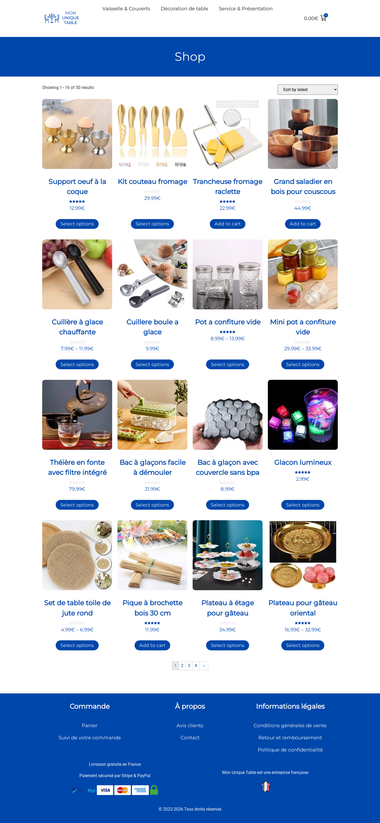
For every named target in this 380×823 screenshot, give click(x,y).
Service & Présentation (246, 9)
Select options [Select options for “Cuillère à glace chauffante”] (77, 364)
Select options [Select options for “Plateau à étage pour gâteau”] (227, 645)
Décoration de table (184, 9)
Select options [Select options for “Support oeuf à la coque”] (77, 223)
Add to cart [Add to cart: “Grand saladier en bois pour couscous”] (303, 223)
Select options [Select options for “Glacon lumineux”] (303, 505)
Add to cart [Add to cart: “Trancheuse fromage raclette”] (228, 223)
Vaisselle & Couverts (126, 9)
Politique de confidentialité (290, 750)
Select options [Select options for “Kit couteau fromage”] (152, 223)
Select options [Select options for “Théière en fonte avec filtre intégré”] (77, 505)
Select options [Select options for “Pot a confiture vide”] (227, 364)
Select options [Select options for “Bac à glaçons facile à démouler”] (152, 505)
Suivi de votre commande (90, 738)
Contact (190, 738)
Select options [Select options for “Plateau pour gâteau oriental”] (303, 645)
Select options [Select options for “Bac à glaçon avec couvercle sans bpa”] (227, 505)
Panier (89, 725)
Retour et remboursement (290, 738)
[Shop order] (308, 89)
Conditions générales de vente (290, 725)
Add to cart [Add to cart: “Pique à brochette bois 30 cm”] (152, 645)
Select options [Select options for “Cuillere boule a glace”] (152, 364)
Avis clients (190, 725)
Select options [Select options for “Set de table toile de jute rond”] (77, 645)
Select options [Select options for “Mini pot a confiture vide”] (303, 364)
